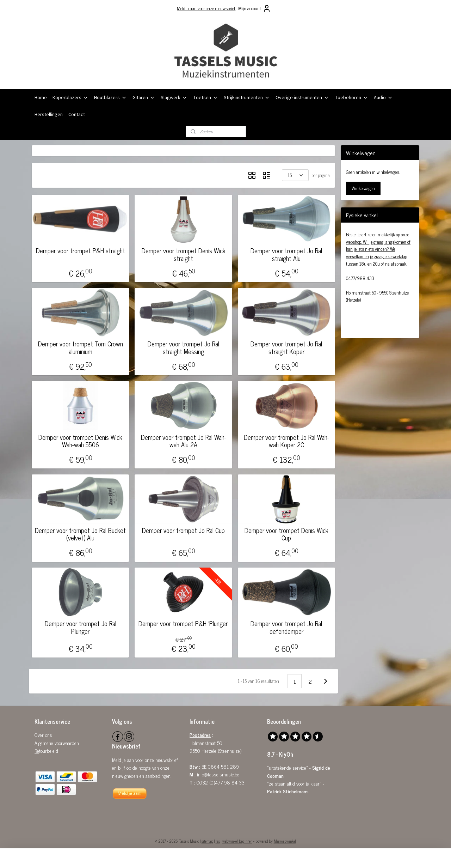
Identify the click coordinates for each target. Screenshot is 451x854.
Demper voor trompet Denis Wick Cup (286, 534)
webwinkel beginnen (237, 841)
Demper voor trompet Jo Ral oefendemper (286, 627)
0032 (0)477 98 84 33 (221, 782)
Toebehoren (351, 97)
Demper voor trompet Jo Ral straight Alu (286, 254)
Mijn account (254, 8)
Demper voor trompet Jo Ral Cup (183, 530)
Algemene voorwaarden (57, 743)
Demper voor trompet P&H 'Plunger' (183, 624)
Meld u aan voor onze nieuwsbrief (206, 8)
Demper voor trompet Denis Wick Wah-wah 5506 (80, 441)
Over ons (43, 735)
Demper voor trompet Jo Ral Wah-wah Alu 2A (183, 441)
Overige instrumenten (302, 97)
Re (37, 750)
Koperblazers (70, 97)
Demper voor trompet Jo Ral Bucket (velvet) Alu (80, 534)
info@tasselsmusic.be (218, 774)
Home (41, 97)
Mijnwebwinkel (285, 841)
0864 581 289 (223, 766)
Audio (383, 97)
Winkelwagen (363, 188)
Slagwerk (174, 97)
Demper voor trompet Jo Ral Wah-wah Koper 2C (286, 441)
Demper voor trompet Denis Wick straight (183, 254)
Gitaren (143, 97)
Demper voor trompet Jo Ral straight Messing (183, 347)
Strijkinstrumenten (247, 97)
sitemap (207, 841)
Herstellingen (49, 114)
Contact (76, 114)
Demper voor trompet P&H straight (80, 251)
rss (218, 841)
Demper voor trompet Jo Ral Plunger (80, 627)
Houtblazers (110, 97)
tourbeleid (48, 750)
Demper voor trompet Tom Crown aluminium (80, 347)
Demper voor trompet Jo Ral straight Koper (286, 347)
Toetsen (205, 97)
